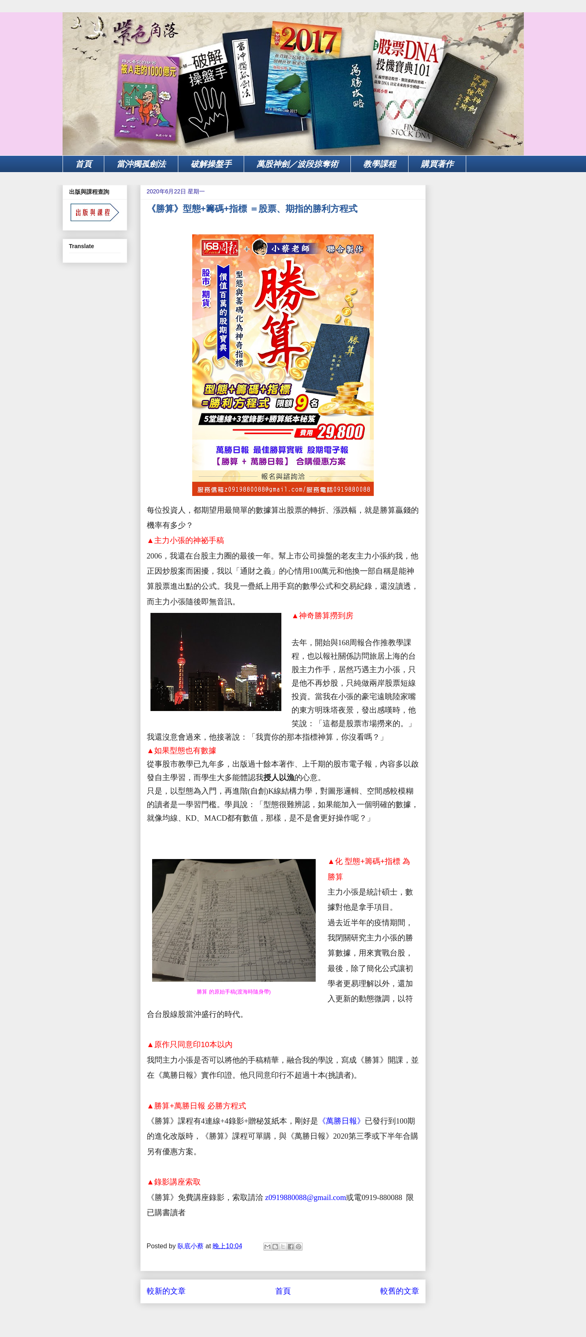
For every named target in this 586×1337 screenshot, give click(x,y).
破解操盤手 (211, 163)
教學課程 (379, 163)
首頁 (83, 163)
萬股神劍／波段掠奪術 (297, 163)
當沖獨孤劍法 (141, 163)
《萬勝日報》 (341, 1121)
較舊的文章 (399, 1291)
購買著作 (437, 163)
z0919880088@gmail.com (304, 1197)
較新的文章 (166, 1291)
